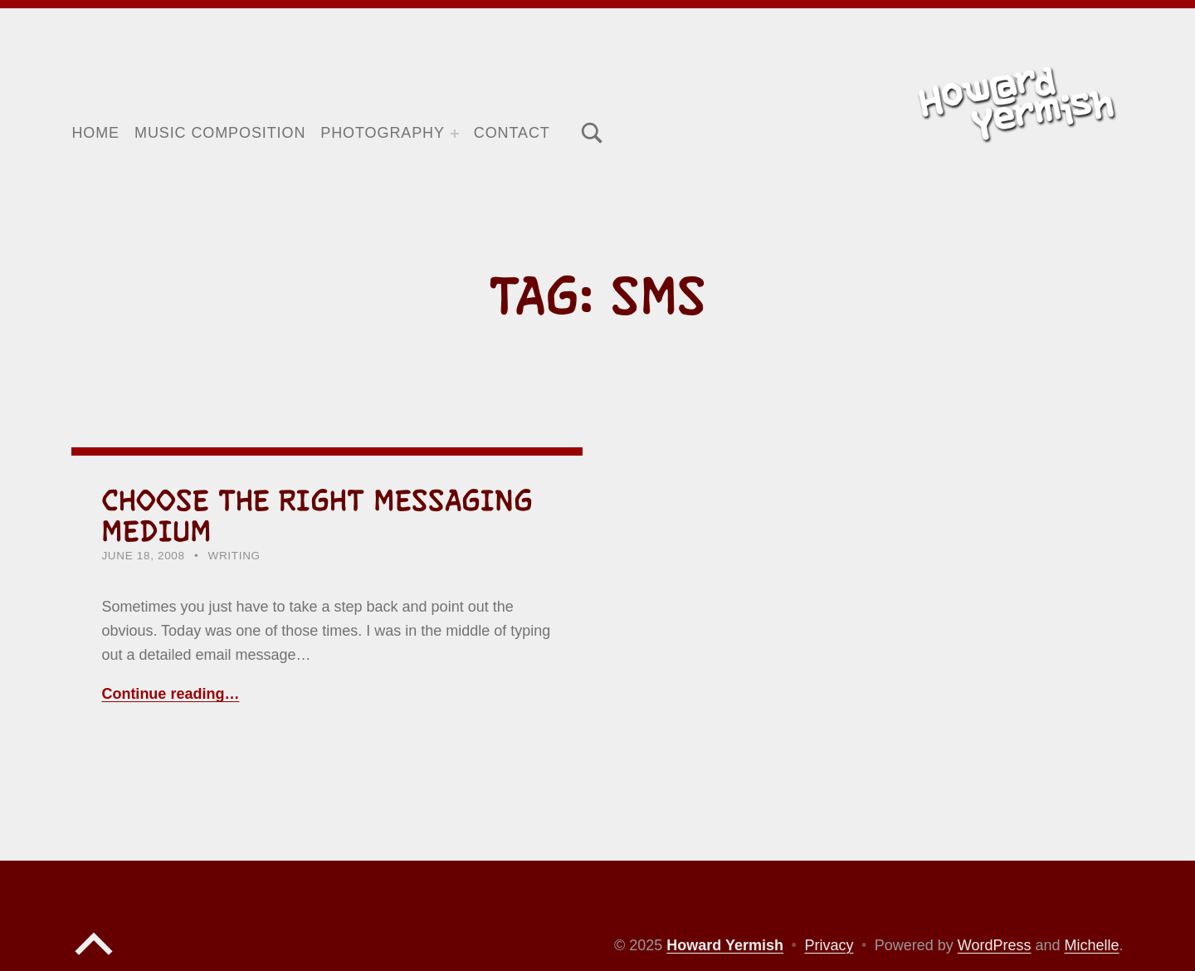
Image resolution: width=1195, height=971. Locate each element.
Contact (512, 132)
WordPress (995, 945)
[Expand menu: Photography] (455, 133)
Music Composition (219, 132)
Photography (382, 132)
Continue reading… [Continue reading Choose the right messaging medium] (170, 694)
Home (95, 132)
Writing (234, 555)
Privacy (828, 945)
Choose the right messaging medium (317, 516)
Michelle (1092, 945)
